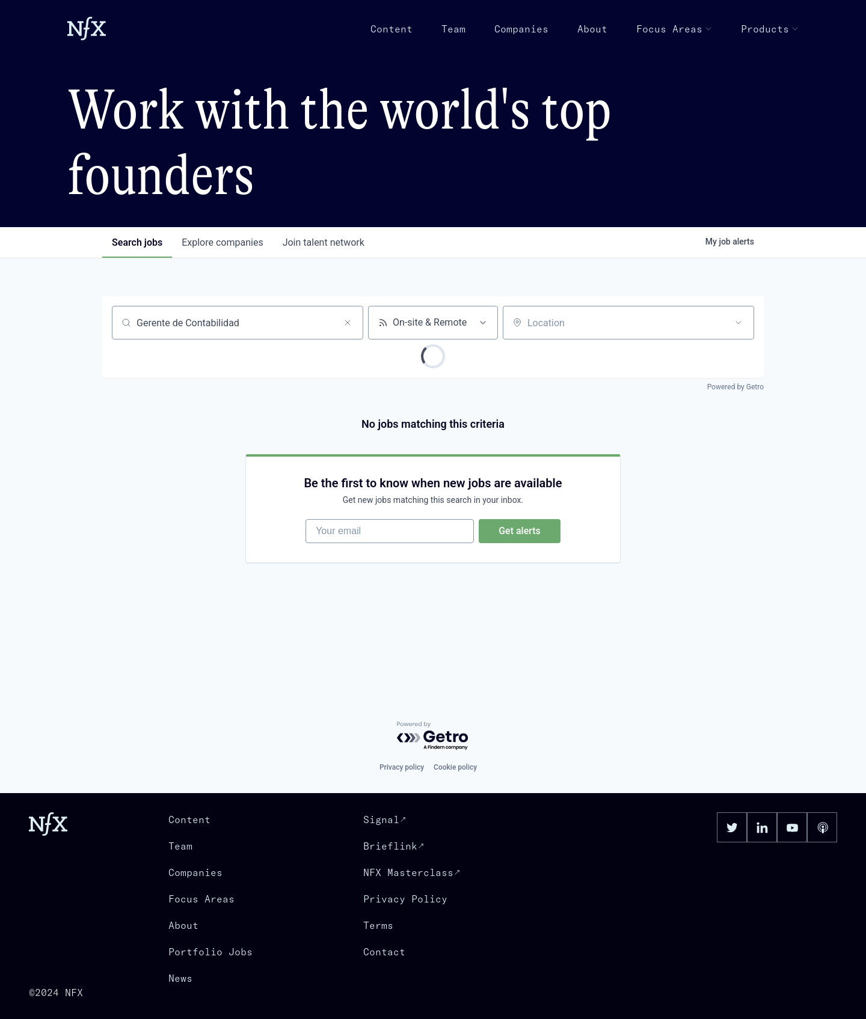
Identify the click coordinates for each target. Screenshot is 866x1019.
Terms (378, 925)
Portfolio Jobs (210, 952)
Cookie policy (455, 767)
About (592, 29)
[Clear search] (347, 322)
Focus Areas (674, 29)
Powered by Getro (735, 387)
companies (222, 242)
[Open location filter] (738, 322)
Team (453, 29)
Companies (521, 29)
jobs (137, 242)
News (180, 978)
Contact (384, 952)
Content (391, 29)
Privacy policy (401, 767)
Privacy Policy (405, 899)
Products (770, 29)
